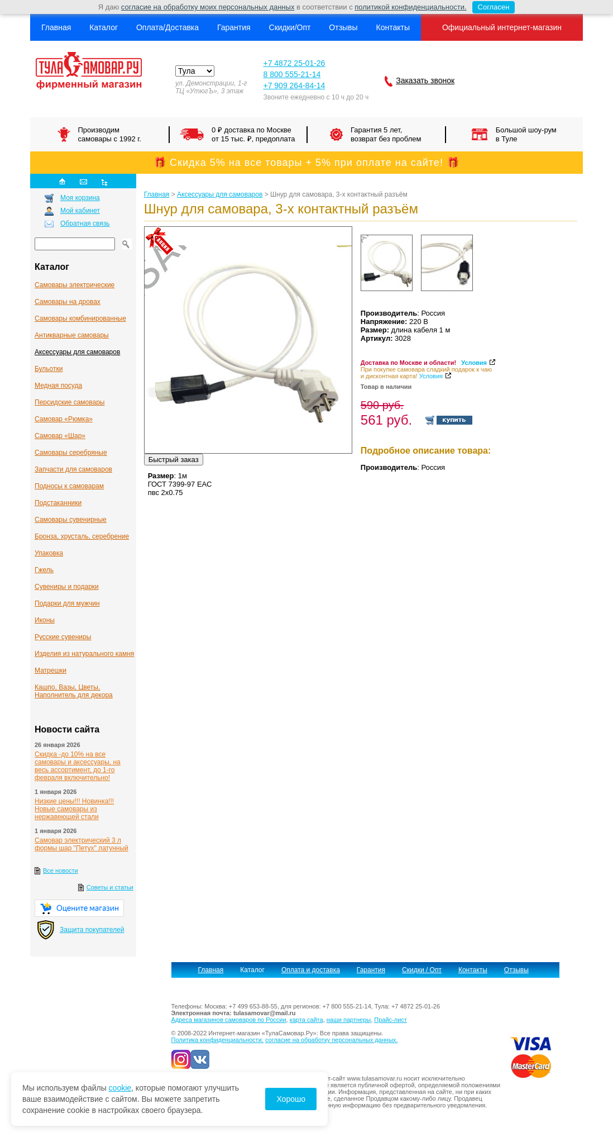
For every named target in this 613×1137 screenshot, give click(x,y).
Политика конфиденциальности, (217, 1039)
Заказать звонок (425, 80)
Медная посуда (58, 385)
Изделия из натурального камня (84, 654)
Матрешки (50, 670)
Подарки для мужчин (67, 603)
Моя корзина (80, 198)
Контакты (392, 27)
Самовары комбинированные (80, 318)
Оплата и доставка (310, 970)
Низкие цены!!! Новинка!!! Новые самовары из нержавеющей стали (74, 809)
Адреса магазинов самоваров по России (228, 1019)
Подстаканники (58, 503)
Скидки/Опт (290, 27)
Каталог (103, 27)
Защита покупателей (92, 930)
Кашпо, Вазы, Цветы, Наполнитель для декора (74, 691)
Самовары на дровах (67, 302)
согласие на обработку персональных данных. (331, 1039)
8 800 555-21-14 (291, 74)
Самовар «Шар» (60, 436)
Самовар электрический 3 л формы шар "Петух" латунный (81, 844)
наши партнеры (349, 1019)
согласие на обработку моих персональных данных (208, 7)
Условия (474, 362)
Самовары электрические (74, 285)
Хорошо (290, 1099)
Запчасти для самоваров (73, 469)
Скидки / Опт (422, 970)
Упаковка (49, 553)
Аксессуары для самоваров (77, 352)
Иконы (45, 620)
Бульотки (49, 369)
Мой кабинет (80, 211)
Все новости (60, 870)
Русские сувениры (63, 637)
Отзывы (343, 27)
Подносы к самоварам (69, 486)
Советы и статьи (110, 887)
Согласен (491, 7)
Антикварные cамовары (72, 335)
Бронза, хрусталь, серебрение (82, 536)
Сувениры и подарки (67, 587)
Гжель (44, 570)
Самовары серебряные (71, 452)
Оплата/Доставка (167, 27)
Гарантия (234, 27)
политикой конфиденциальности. (410, 7)
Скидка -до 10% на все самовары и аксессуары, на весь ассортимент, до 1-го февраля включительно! (78, 766)
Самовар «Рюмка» (64, 419)
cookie (120, 1087)
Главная (56, 27)
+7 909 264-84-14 (294, 85)
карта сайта (306, 1019)
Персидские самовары (69, 402)
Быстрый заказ (174, 459)
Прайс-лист (390, 1019)
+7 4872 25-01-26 (294, 63)
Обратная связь (84, 223)
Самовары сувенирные (71, 520)
